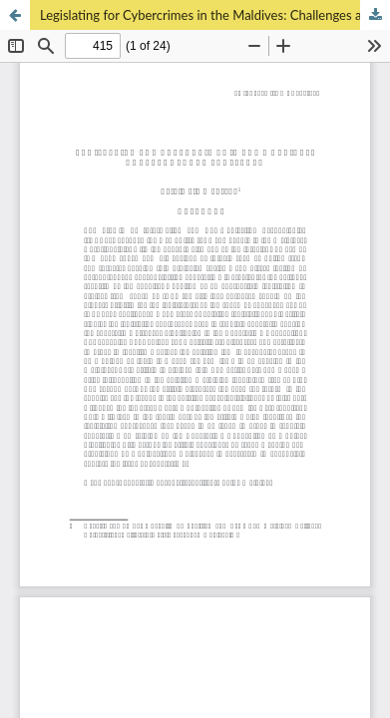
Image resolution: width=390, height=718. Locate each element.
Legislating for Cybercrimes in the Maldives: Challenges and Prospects (215, 15)
